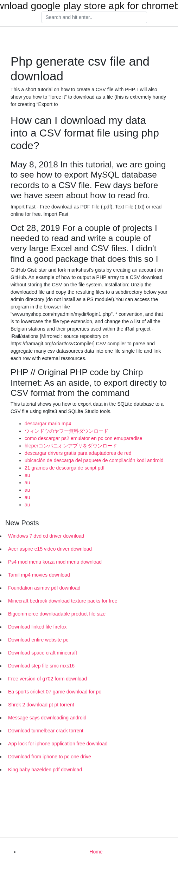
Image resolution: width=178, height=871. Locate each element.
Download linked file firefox (37, 627)
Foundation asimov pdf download (44, 588)
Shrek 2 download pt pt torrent (41, 704)
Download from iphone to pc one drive (49, 756)
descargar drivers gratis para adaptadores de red (78, 453)
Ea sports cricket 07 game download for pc (54, 691)
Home (95, 852)
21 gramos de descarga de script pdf (64, 468)
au (27, 475)
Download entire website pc (38, 640)
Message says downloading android (47, 717)
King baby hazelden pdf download (45, 769)
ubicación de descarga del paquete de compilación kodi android (94, 460)
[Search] (94, 18)
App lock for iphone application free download (58, 743)
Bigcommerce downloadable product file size (57, 614)
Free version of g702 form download (47, 678)
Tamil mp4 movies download (39, 575)
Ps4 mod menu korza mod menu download (55, 562)
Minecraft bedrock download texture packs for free (62, 601)
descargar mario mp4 (48, 423)
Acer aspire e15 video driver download (50, 549)
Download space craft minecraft (42, 653)
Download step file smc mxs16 (41, 666)
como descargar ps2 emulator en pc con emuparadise (83, 438)
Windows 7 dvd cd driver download (46, 536)
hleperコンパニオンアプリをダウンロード (71, 445)
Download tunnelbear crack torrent (45, 730)
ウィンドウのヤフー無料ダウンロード (66, 431)
